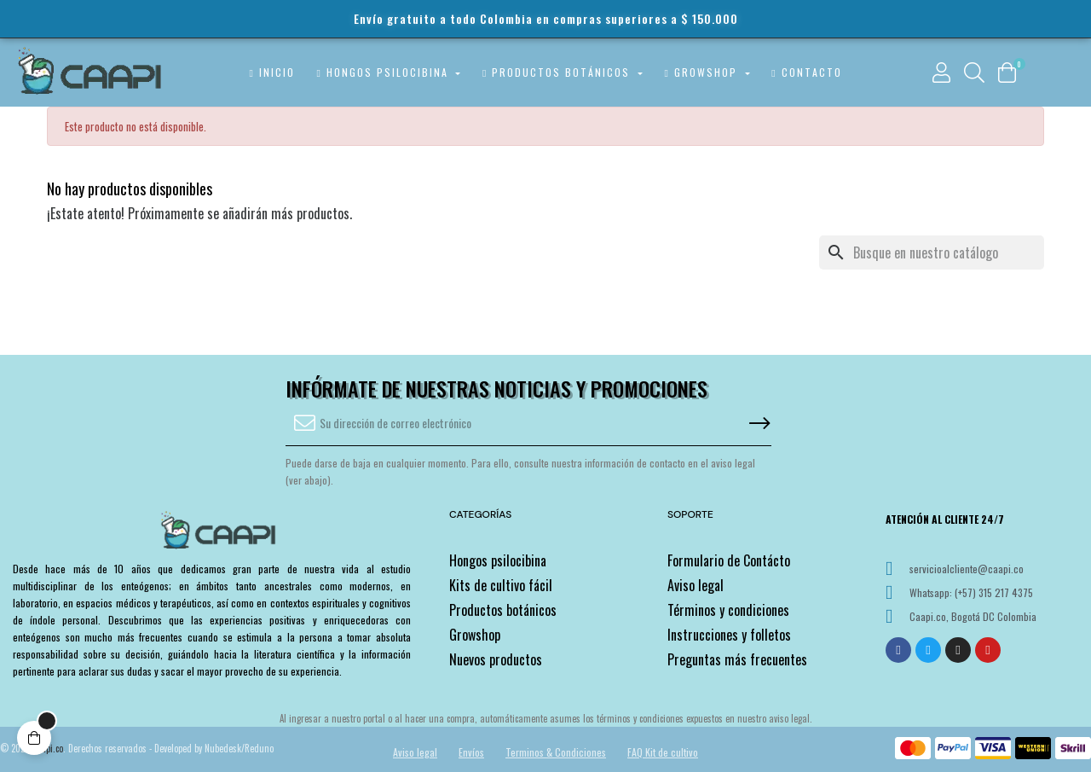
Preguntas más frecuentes (737, 659)
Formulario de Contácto (728, 560)
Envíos (471, 752)
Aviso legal (695, 585)
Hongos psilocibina (497, 560)
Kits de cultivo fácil (500, 585)
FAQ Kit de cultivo (662, 752)
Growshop (474, 634)
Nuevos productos (495, 659)
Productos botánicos (503, 610)
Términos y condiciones (728, 610)
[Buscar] (931, 252)
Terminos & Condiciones (555, 752)
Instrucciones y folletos (729, 634)
